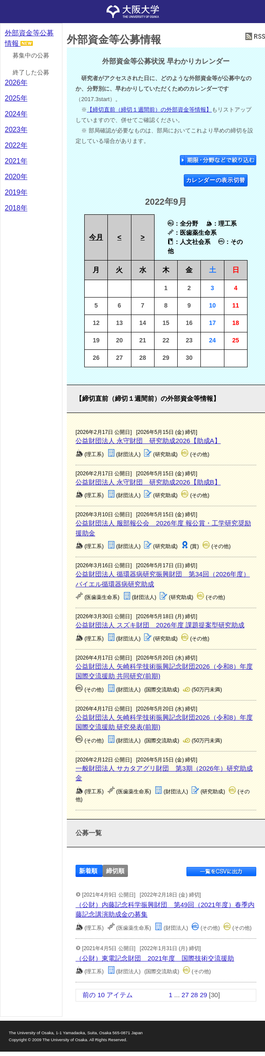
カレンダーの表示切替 (216, 180)
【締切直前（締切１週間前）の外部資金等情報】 (149, 109)
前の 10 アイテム (108, 994)
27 (185, 994)
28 (194, 994)
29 (203, 994)
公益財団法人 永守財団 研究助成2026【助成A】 (148, 440)
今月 (96, 237)
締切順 (115, 871)
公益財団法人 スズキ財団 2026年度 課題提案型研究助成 (160, 625)
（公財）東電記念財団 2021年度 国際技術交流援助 (155, 958)
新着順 (88, 871)
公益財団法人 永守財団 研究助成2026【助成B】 (148, 482)
